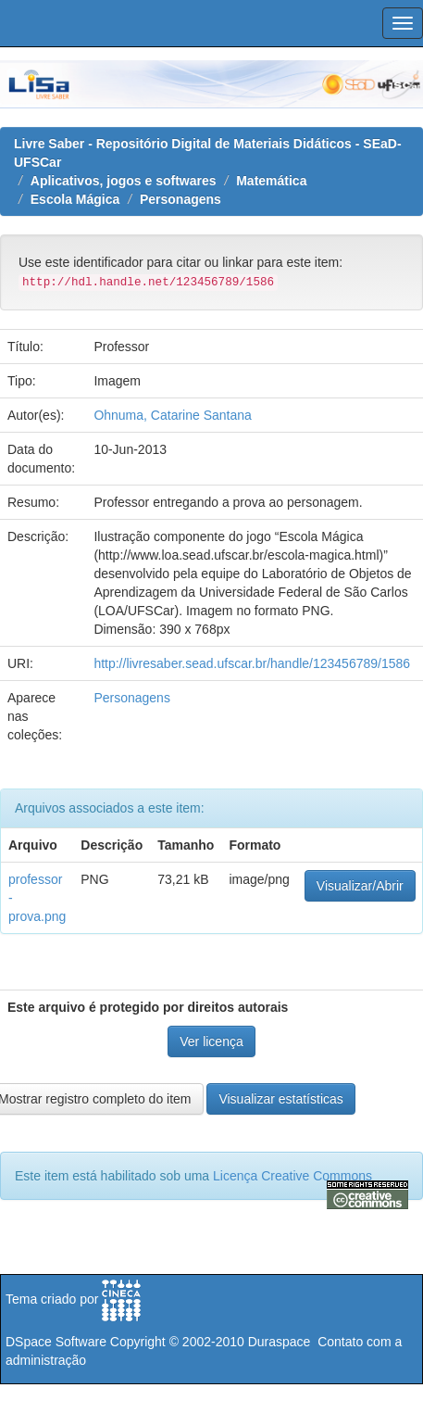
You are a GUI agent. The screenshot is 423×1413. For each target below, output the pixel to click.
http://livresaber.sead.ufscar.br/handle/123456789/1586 (251, 663)
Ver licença (211, 1041)
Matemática (271, 180)
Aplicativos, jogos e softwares (124, 180)
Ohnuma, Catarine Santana (172, 415)
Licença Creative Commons (292, 1175)
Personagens (180, 199)
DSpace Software (56, 1341)
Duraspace (279, 1341)
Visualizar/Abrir (360, 885)
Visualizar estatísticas (280, 1098)
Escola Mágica (75, 199)
